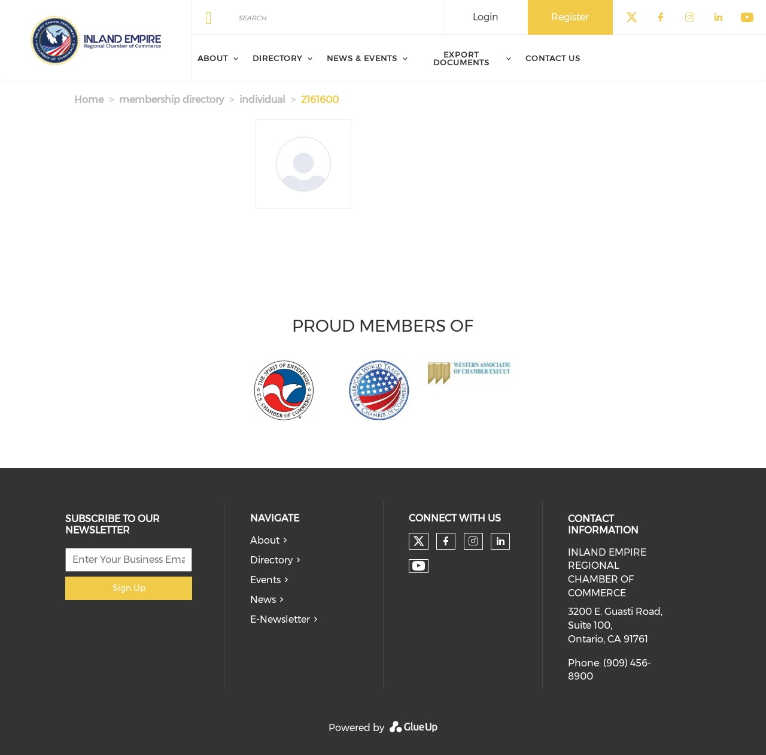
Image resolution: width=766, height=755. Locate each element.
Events (265, 580)
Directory (271, 560)
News (263, 599)
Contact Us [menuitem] (552, 58)
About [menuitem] (212, 58)
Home (89, 99)
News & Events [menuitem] (362, 58)
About (264, 540)
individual (262, 99)
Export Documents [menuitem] (461, 58)
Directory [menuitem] (277, 58)
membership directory (171, 99)
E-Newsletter (280, 619)
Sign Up (129, 588)
